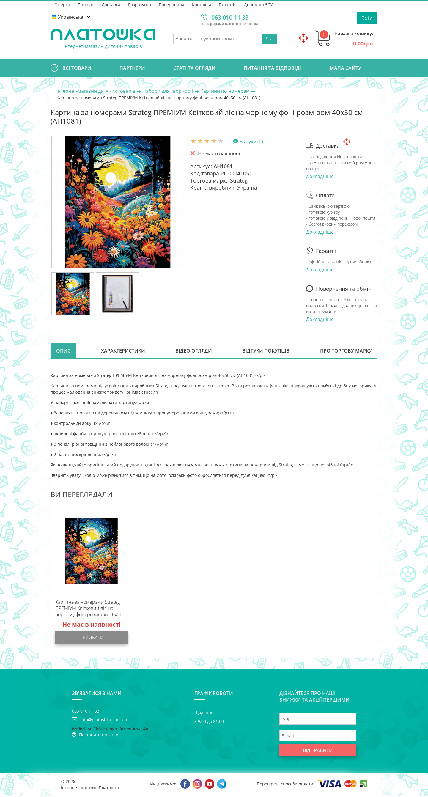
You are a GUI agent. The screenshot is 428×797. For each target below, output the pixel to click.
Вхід (367, 18)
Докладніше (320, 176)
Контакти (202, 4)
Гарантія (228, 4)
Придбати (91, 638)
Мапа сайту (345, 68)
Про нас (86, 4)
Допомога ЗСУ (259, 4)
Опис (63, 351)
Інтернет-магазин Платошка (90, 788)
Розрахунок (140, 4)
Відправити (318, 751)
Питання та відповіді (272, 68)
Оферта (62, 4)
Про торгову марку (346, 351)
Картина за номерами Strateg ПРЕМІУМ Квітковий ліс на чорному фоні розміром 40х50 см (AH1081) (88, 610)
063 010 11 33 (229, 17)
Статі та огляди (194, 68)
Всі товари (71, 68)
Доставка (111, 4)
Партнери (132, 68)
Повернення (172, 4)
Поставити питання (99, 735)
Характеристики (123, 351)
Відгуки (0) (251, 141)
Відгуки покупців (265, 351)
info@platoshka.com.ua (103, 720)
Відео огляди (193, 351)
